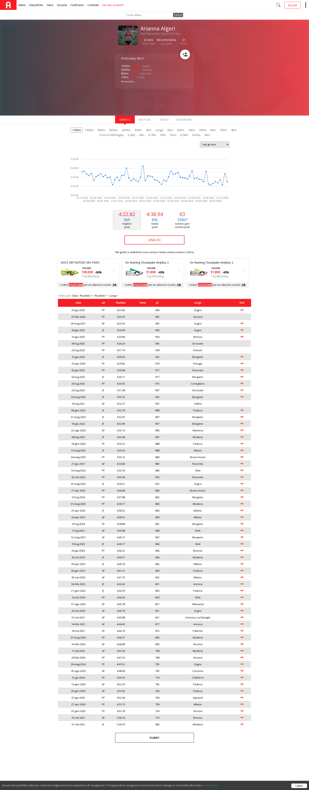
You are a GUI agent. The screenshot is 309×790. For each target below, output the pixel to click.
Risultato (121, 302)
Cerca (178, 15)
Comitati (93, 5)
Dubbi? (154, 737)
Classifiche (36, 5)
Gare (50, 5)
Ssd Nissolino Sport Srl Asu (161, 33)
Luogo (113, 295)
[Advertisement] (146, 101)
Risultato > (86, 295)
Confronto (77, 5)
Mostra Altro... (128, 81)
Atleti (21, 5)
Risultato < (101, 295)
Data (75, 295)
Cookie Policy (210, 785)
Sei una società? (113, 5)
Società (62, 5)
